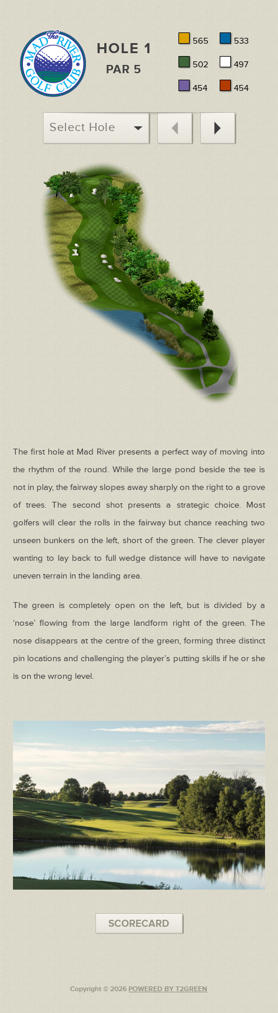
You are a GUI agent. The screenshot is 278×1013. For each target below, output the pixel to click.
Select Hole (96, 127)
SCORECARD (138, 923)
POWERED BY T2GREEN (167, 989)
